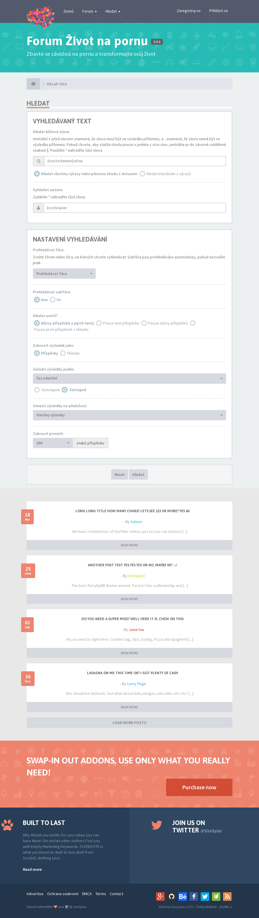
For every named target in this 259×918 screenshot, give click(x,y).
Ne (59, 299)
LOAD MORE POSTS (129, 722)
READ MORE (129, 545)
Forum (89, 11)
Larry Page (136, 683)
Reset (120, 474)
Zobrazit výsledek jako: (53, 345)
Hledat (112, 11)
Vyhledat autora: (48, 189)
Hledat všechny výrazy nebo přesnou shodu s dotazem (89, 173)
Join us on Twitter (197, 826)
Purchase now (199, 787)
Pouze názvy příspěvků (168, 323)
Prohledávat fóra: (49, 249)
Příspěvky (49, 353)
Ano (44, 299)
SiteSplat (136, 575)
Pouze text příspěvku (121, 323)
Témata (73, 353)
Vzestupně (51, 389)
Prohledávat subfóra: (52, 291)
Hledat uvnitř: (45, 315)
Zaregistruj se (189, 10)
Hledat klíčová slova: (51, 131)
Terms (100, 893)
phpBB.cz (225, 907)
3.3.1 (157, 41)
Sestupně (77, 389)
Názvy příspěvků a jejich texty (67, 323)
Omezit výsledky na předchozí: (60, 405)
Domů (69, 11)
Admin (136, 521)
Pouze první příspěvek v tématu (61, 329)
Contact (116, 893)
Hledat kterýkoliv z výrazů (168, 173)
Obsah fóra (57, 83)
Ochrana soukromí (62, 893)
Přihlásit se (218, 10)
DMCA (87, 893)
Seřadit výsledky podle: (53, 369)
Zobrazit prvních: (48, 433)
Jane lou (136, 629)
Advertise (35, 893)
